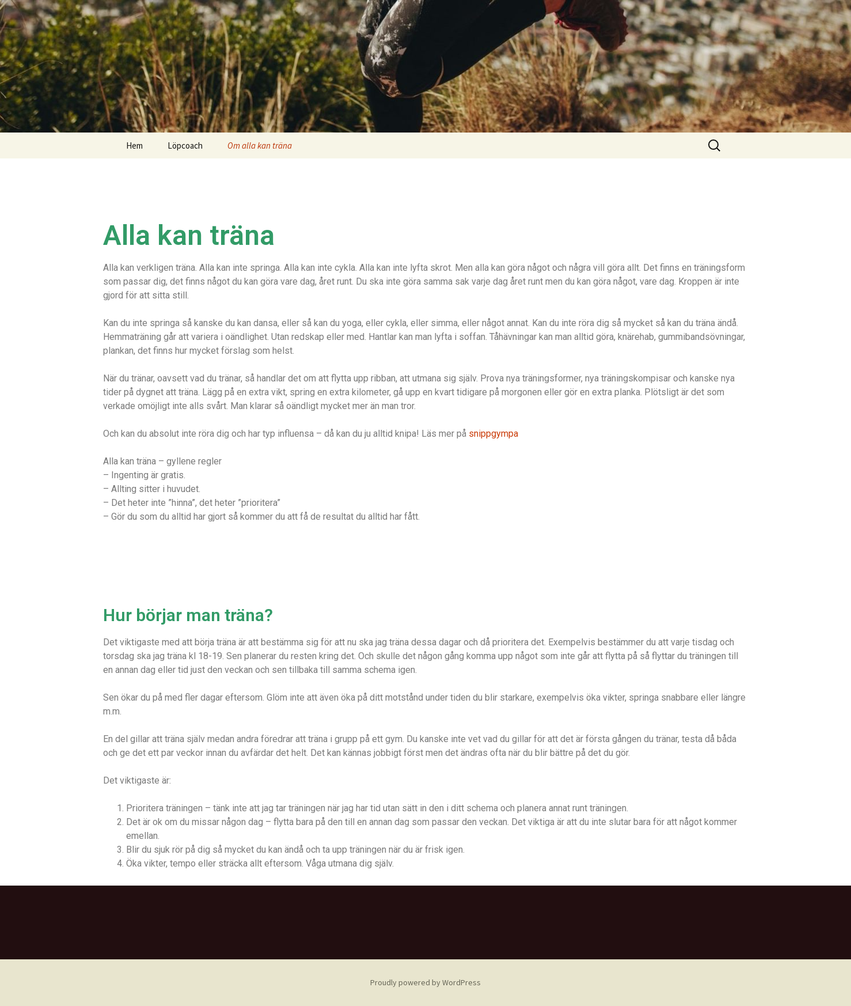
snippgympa (493, 433)
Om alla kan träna (259, 145)
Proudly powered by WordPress (425, 982)
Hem (134, 145)
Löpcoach (185, 145)
